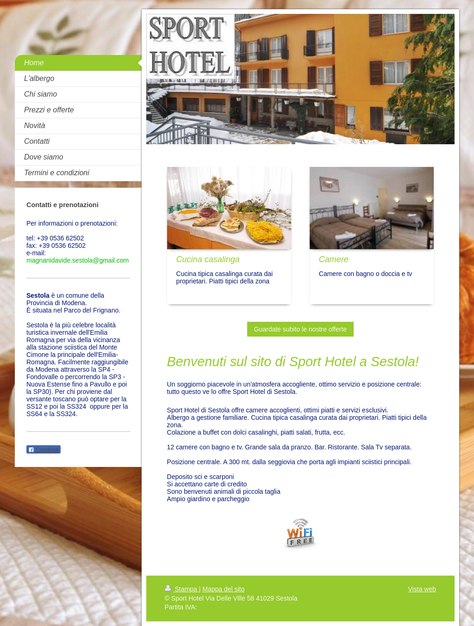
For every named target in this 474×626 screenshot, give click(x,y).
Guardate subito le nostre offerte (300, 329)
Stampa (182, 589)
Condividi (43, 450)
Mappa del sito (223, 589)
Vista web (422, 589)
